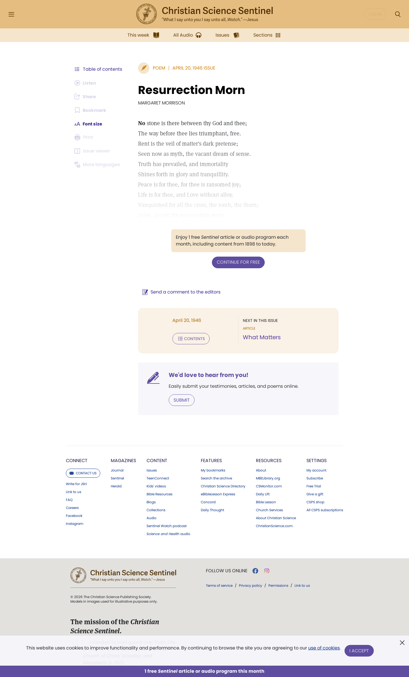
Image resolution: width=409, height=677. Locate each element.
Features (211, 460)
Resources (268, 460)
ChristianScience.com (274, 525)
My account (316, 469)
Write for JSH (76, 483)
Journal (117, 469)
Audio (151, 517)
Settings (316, 460)
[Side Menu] (11, 14)
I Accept (359, 650)
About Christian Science (276, 517)
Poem (158, 68)
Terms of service (219, 584)
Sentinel (117, 477)
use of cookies (323, 648)
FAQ (69, 499)
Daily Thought (212, 509)
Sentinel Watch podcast (167, 525)
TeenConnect (158, 477)
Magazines (123, 460)
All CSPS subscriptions (324, 509)
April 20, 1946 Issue (192, 68)
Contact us (83, 472)
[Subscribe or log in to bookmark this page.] (90, 110)
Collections (156, 509)
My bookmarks (213, 469)
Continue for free (237, 262)
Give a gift (314, 493)
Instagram (74, 523)
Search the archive (216, 477)
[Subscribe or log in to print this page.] (84, 137)
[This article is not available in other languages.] (98, 164)
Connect (76, 460)
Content (157, 460)
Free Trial (313, 485)
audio (168, 533)
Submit (180, 399)
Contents (190, 338)
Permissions (278, 584)
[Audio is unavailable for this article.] (85, 83)
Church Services (269, 509)
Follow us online (226, 570)
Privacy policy (250, 584)
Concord (208, 501)
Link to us (73, 491)
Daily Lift (263, 493)
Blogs (151, 501)
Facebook (74, 515)
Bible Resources (159, 493)
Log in (375, 14)
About (261, 469)
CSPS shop (315, 501)
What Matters (261, 337)
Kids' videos (156, 485)
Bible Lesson (266, 501)
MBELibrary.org (268, 477)
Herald (116, 485)
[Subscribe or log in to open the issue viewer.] (93, 151)
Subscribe (314, 477)
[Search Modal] (397, 14)
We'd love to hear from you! (207, 374)
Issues (152, 469)
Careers (72, 507)
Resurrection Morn (190, 90)
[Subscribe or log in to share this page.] (86, 96)
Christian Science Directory (223, 485)
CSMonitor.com (269, 485)
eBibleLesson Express (218, 493)
